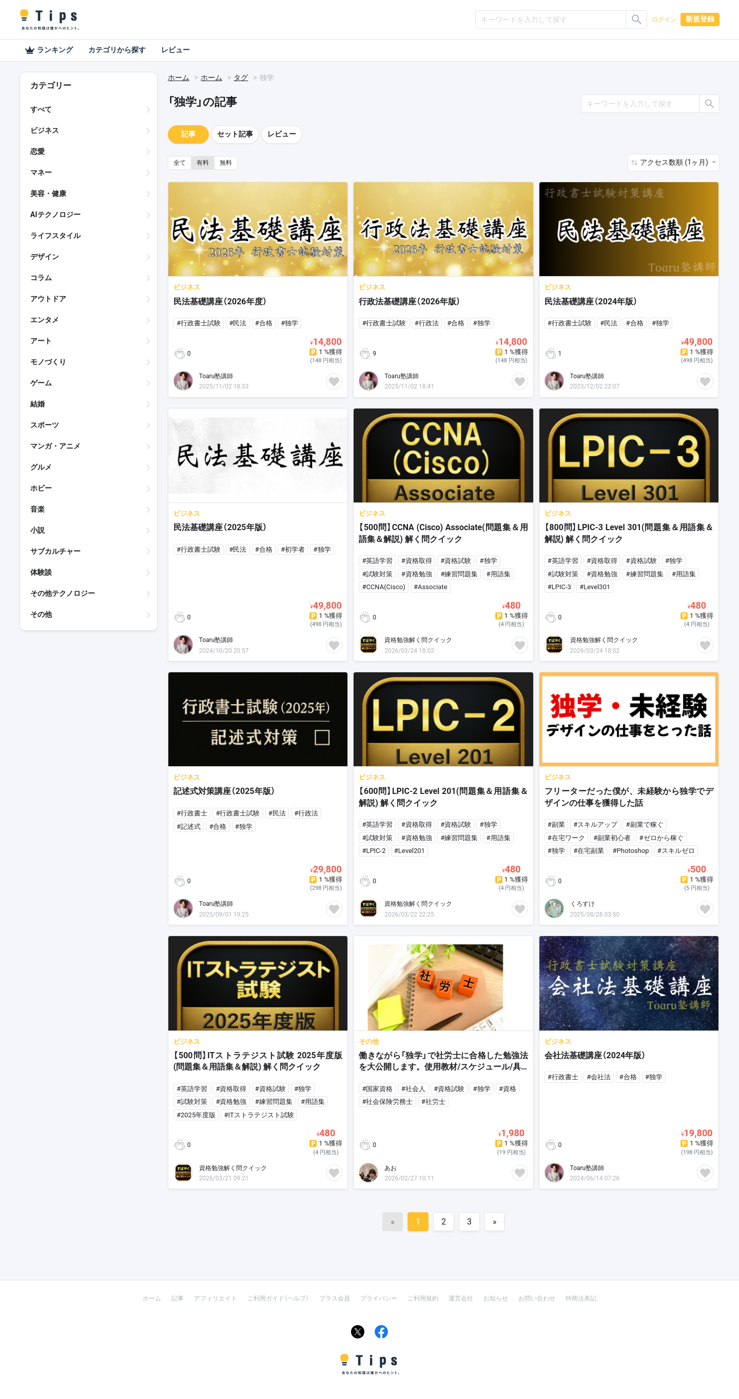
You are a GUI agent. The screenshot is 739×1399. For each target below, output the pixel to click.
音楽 (37, 509)
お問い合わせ (536, 1298)
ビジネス (44, 130)
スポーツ (44, 425)
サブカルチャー (55, 551)
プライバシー (378, 1298)
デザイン (44, 256)
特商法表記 (581, 1298)
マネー (41, 172)
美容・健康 (48, 193)
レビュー (175, 50)
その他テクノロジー (62, 593)
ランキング (49, 50)
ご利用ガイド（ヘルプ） (278, 1298)
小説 (37, 530)
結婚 (37, 404)
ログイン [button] (664, 19)
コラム (41, 278)
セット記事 (235, 134)
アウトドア (48, 299)
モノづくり (48, 362)
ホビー (41, 488)
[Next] (494, 1221)
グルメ (41, 467)
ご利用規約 (422, 1298)
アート (41, 341)
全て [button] (179, 162)
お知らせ (495, 1298)
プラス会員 (334, 1298)
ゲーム (41, 383)
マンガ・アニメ (55, 446)
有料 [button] (203, 162)
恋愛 (37, 151)
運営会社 (461, 1298)
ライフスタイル (55, 235)
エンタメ (44, 320)
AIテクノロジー (55, 214)
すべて (41, 109)
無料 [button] (226, 162)
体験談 (41, 572)
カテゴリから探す (117, 50)
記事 (188, 134)
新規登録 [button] (700, 19)
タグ (241, 77)
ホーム (178, 77)
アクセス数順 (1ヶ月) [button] (675, 162)
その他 (41, 614)
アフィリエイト (215, 1298)
